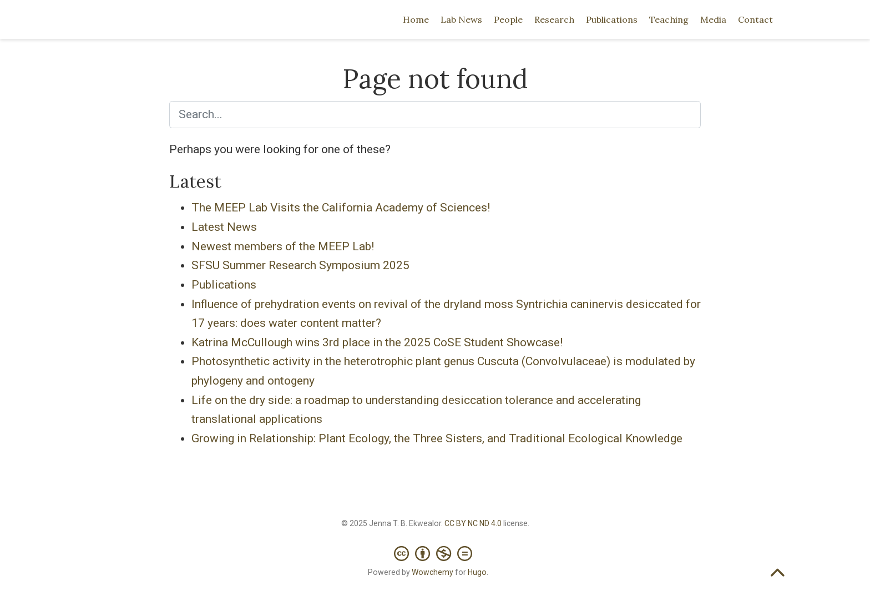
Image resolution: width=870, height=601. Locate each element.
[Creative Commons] (435, 548)
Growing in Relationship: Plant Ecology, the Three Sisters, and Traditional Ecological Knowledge (436, 438)
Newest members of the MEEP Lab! (282, 246)
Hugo (477, 572)
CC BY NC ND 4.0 (473, 523)
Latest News (224, 227)
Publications (223, 284)
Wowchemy (432, 572)
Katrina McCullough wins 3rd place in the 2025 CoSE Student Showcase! (377, 342)
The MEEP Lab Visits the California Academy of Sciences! (340, 207)
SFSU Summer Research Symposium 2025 (300, 265)
